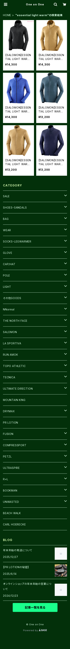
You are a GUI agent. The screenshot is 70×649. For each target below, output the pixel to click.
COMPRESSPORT (15, 445)
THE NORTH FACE (15, 320)
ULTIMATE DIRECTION (18, 388)
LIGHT (7, 286)
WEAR (7, 230)
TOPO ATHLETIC (14, 366)
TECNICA (9, 377)
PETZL (7, 456)
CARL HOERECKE (14, 524)
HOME (7, 15)
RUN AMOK (10, 354)
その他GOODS (12, 298)
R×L (5, 479)
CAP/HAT (9, 264)
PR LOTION (10, 422)
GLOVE (7, 252)
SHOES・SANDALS (15, 207)
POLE (6, 275)
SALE (6, 196)
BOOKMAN (10, 490)
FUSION (8, 433)
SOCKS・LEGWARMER (17, 241)
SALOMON (10, 332)
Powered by (35, 630)
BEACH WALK (12, 513)
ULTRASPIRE (11, 467)
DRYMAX (9, 411)
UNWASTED (11, 501)
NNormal (9, 309)
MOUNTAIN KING (14, 399)
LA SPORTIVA (12, 343)
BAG (6, 218)
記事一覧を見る (35, 607)
